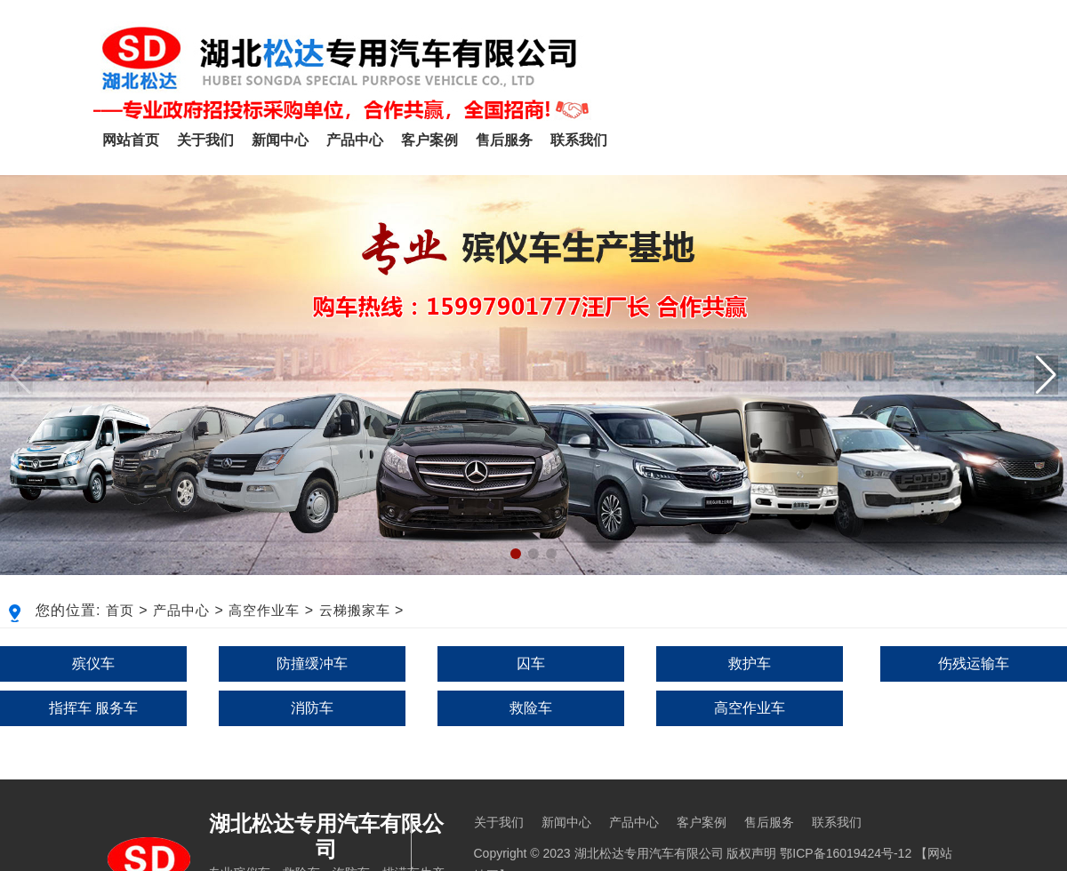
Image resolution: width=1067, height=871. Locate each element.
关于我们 (205, 140)
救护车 (749, 663)
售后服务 (504, 140)
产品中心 (354, 140)
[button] (1046, 375)
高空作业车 (264, 610)
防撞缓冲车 (312, 663)
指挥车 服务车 (93, 707)
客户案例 (429, 140)
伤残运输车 (973, 663)
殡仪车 (93, 663)
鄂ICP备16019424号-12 (845, 853)
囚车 (531, 663)
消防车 (312, 707)
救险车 (530, 707)
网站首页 (130, 140)
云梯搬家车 (354, 610)
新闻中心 (280, 140)
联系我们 (578, 140)
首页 (120, 610)
